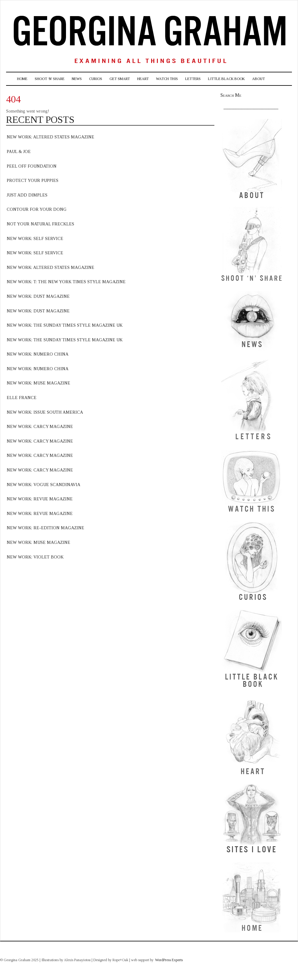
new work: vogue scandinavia (43, 484)
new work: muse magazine (38, 383)
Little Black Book (226, 79)
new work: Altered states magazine (50, 267)
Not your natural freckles (40, 224)
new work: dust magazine (38, 296)
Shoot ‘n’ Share (49, 79)
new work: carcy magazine (40, 426)
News (77, 79)
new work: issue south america (45, 412)
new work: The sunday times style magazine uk (65, 340)
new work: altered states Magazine (50, 137)
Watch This (167, 79)
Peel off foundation (32, 166)
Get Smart (119, 79)
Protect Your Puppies (32, 180)
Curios (95, 79)
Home (22, 79)
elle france (21, 397)
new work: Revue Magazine (40, 513)
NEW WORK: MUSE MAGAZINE (38, 542)
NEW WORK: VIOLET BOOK (35, 557)
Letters (193, 79)
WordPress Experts (169, 960)
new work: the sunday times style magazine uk (65, 325)
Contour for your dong (37, 209)
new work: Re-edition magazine (45, 528)
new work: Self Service (35, 238)
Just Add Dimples (27, 195)
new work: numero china (37, 354)
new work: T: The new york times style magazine (66, 282)
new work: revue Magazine (40, 499)
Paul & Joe (19, 151)
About (258, 79)
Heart (143, 79)
